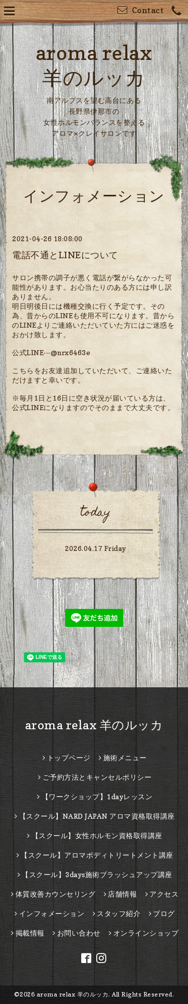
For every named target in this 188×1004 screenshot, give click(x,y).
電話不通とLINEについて (65, 255)
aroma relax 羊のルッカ (94, 725)
